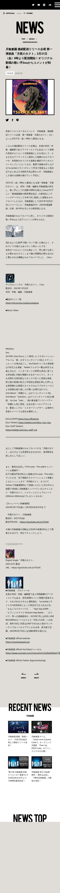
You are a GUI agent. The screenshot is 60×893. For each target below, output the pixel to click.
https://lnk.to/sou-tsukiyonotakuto (22, 302)
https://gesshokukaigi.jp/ (18, 641)
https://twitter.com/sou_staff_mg (21, 429)
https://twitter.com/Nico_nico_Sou (34, 422)
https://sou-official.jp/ (28, 418)
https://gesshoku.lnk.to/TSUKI (34, 521)
